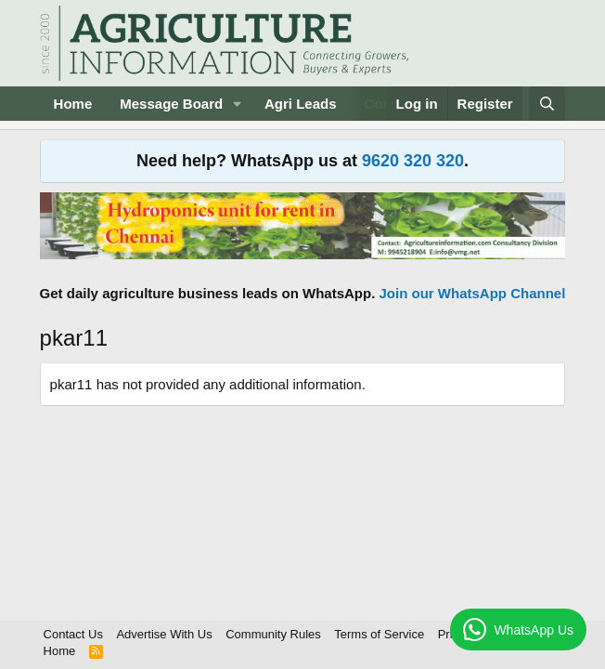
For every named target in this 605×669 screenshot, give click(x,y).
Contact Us (73, 634)
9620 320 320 (413, 160)
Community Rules (273, 634)
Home (73, 104)
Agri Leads (300, 104)
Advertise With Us (164, 634)
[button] (238, 103)
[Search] (547, 103)
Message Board (171, 104)
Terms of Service (379, 634)
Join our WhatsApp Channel (473, 293)
